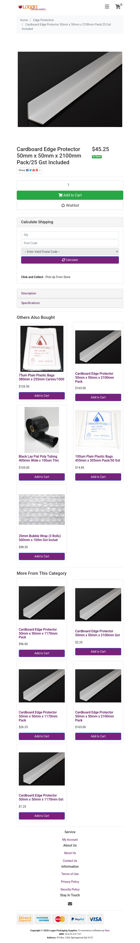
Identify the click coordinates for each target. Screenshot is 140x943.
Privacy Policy (70, 881)
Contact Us (70, 860)
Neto (107, 930)
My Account (70, 839)
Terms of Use (70, 874)
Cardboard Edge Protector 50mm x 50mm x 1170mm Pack (38, 633)
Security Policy (69, 889)
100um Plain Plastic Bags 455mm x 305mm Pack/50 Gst (97, 458)
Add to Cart (70, 195)
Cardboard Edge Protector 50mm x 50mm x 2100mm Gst (97, 633)
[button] (70, 205)
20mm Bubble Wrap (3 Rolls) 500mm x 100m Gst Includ (40, 538)
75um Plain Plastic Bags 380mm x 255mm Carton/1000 (41, 377)
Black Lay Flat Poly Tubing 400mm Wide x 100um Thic (39, 458)
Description (28, 293)
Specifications (30, 303)
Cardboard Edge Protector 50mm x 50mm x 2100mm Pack (94, 378)
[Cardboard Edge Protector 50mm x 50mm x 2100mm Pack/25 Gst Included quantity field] (70, 185)
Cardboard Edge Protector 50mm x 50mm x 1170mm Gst (41, 797)
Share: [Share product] (29, 170)
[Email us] (70, 903)
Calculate (70, 260)
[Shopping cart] (117, 7)
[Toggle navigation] (107, 7)
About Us (70, 853)
